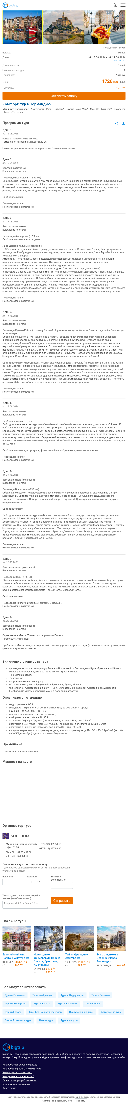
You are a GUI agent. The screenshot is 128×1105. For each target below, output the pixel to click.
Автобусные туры (111, 1012)
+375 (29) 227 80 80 (50, 848)
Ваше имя (8, 876)
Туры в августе (69, 1020)
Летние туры (46, 1020)
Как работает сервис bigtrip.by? (20, 1064)
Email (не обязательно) (58, 878)
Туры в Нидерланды (72, 995)
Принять (80, 1101)
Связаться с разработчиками (19, 1080)
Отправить (61, 901)
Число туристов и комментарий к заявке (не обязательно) (21, 897)
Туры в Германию (15, 995)
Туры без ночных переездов (45, 1012)
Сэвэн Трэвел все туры (18, 1020)
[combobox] (30, 882)
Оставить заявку (64, 96)
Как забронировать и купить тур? (21, 1068)
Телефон (32, 876)
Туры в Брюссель (68, 1003)
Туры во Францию (42, 995)
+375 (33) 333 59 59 (50, 844)
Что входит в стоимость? (17, 1072)
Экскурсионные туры (81, 1012)
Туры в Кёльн (92, 1003)
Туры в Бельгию (101, 995)
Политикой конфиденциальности (56, 1101)
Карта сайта (9, 1088)
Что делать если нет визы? (18, 1076)
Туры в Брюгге (42, 1003)
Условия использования (16, 1084)
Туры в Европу (13, 1012)
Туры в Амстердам (15, 1003)
